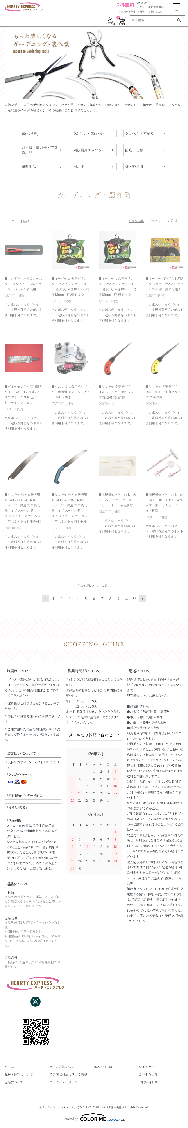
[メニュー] (176, 7)
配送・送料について (19, 1074)
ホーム (9, 1066)
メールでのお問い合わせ (91, 735)
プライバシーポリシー (65, 1082)
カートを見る (148, 1074)
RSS (97, 1066)
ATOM (107, 1066)
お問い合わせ (148, 1082)
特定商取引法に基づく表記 (68, 1074)
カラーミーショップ (51, 1107)
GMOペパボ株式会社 (109, 1107)
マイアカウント (150, 1066)
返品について (14, 1082)
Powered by (94, 1117)
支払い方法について (63, 1066)
